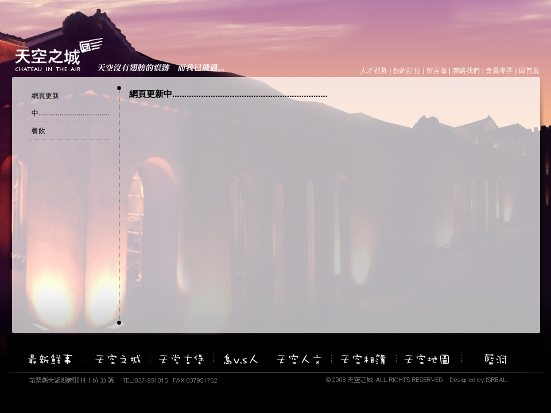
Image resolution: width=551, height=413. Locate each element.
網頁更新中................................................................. (97, 104)
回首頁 (529, 71)
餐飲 (38, 131)
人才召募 (373, 71)
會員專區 (499, 71)
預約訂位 (407, 71)
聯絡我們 (466, 71)
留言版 (436, 71)
